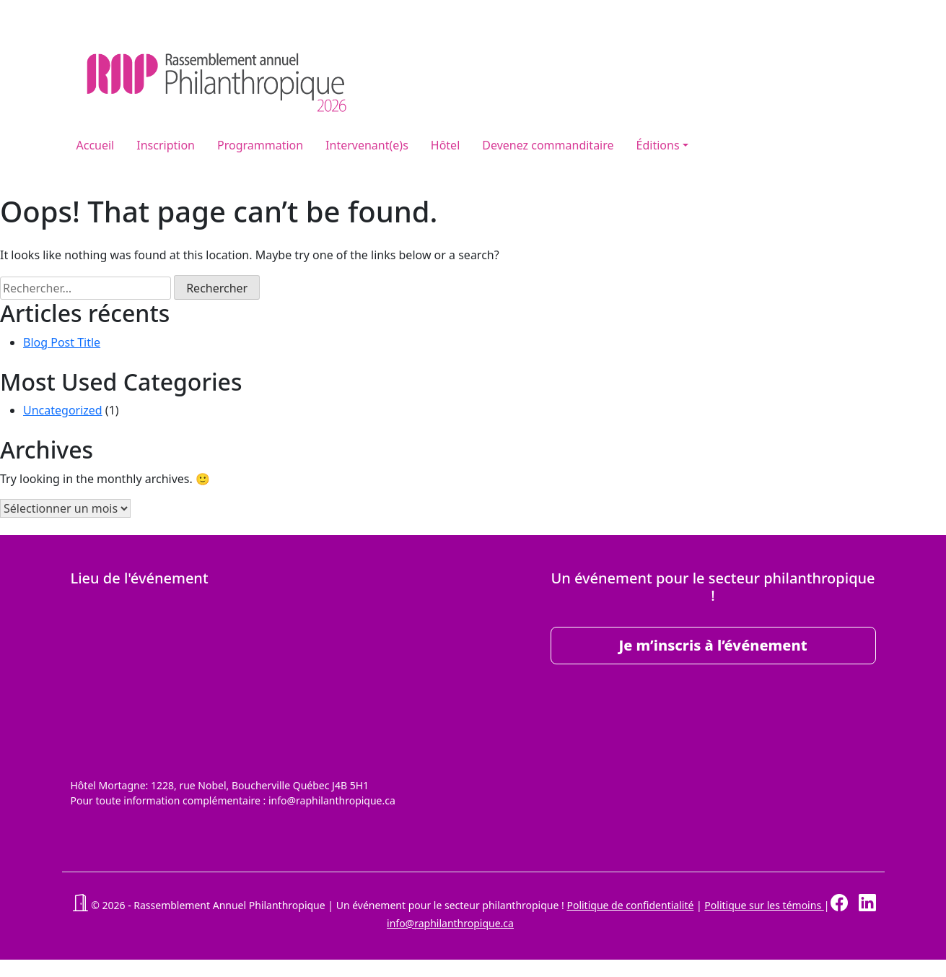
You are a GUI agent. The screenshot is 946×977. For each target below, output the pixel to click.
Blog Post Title (61, 342)
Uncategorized (62, 410)
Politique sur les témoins (763, 905)
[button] (80, 905)
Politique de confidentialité (629, 905)
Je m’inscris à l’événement (712, 645)
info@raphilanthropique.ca (450, 923)
